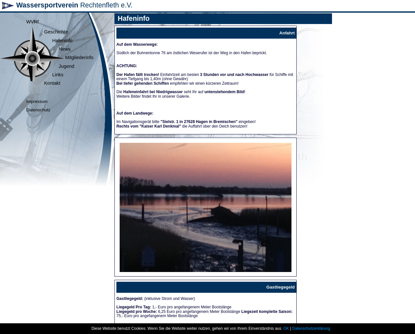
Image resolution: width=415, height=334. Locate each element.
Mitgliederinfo (79, 57)
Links (57, 74)
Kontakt (52, 83)
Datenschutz (38, 109)
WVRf (32, 21)
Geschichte (56, 31)
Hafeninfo (62, 40)
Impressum (37, 101)
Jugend (66, 66)
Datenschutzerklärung (311, 328)
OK (286, 328)
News (65, 49)
